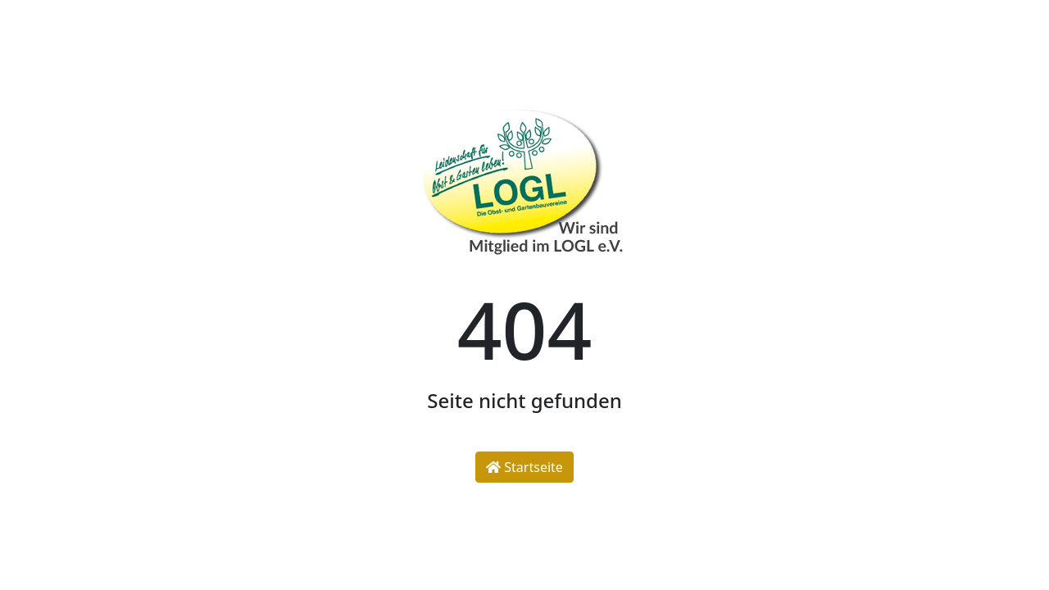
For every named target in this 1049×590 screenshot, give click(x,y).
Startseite (524, 467)
